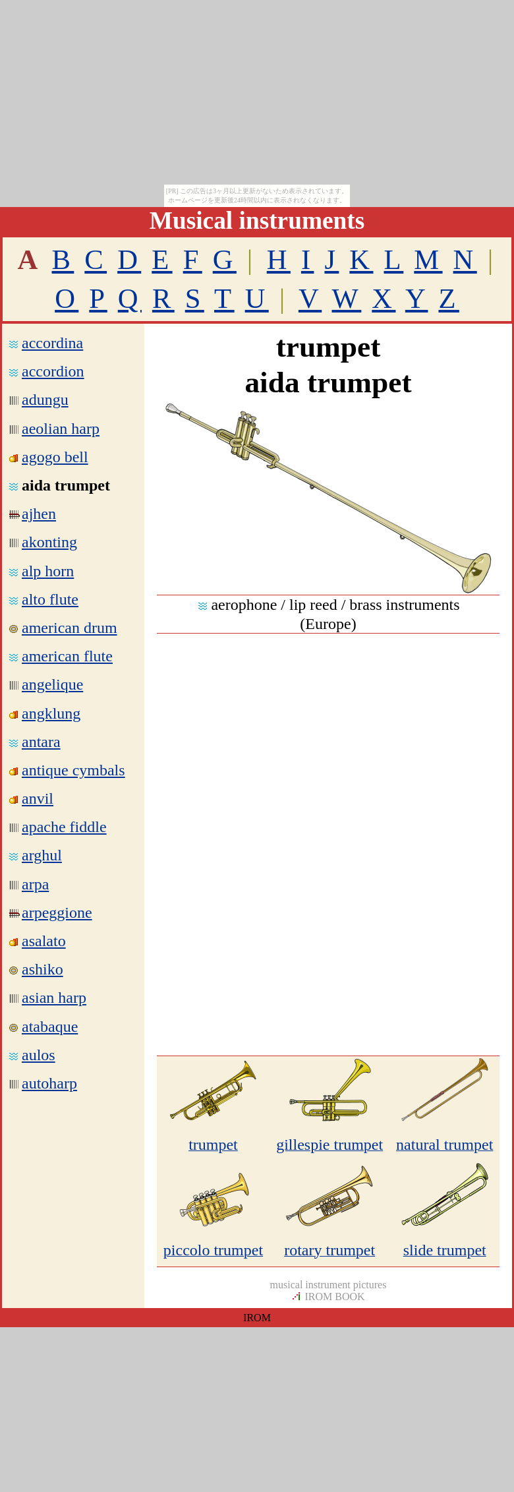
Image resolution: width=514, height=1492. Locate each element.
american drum (69, 627)
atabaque (50, 1026)
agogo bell (55, 456)
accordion (53, 371)
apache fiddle (64, 826)
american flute (67, 656)
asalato (44, 940)
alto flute (50, 599)
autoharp (49, 1083)
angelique (52, 684)
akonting (49, 542)
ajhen (39, 513)
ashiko (42, 969)
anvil (37, 798)
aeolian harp (61, 428)
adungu (45, 399)
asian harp (54, 997)
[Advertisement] (328, 753)
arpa (35, 884)
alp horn (48, 571)
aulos (38, 1054)
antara (41, 741)
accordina (52, 342)
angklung (51, 713)
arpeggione (57, 912)
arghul (42, 855)
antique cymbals (73, 770)
